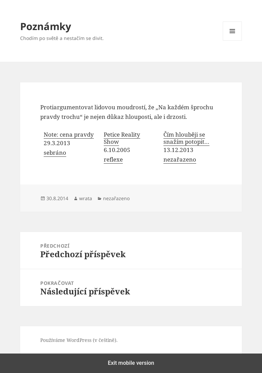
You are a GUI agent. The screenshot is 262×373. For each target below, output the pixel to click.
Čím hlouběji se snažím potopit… (186, 137)
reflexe (113, 159)
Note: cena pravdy (69, 134)
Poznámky (45, 26)
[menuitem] (70, 147)
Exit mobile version (131, 363)
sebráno (55, 152)
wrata (85, 198)
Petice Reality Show (122, 137)
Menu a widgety (232, 40)
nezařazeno (179, 159)
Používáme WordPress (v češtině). (79, 340)
